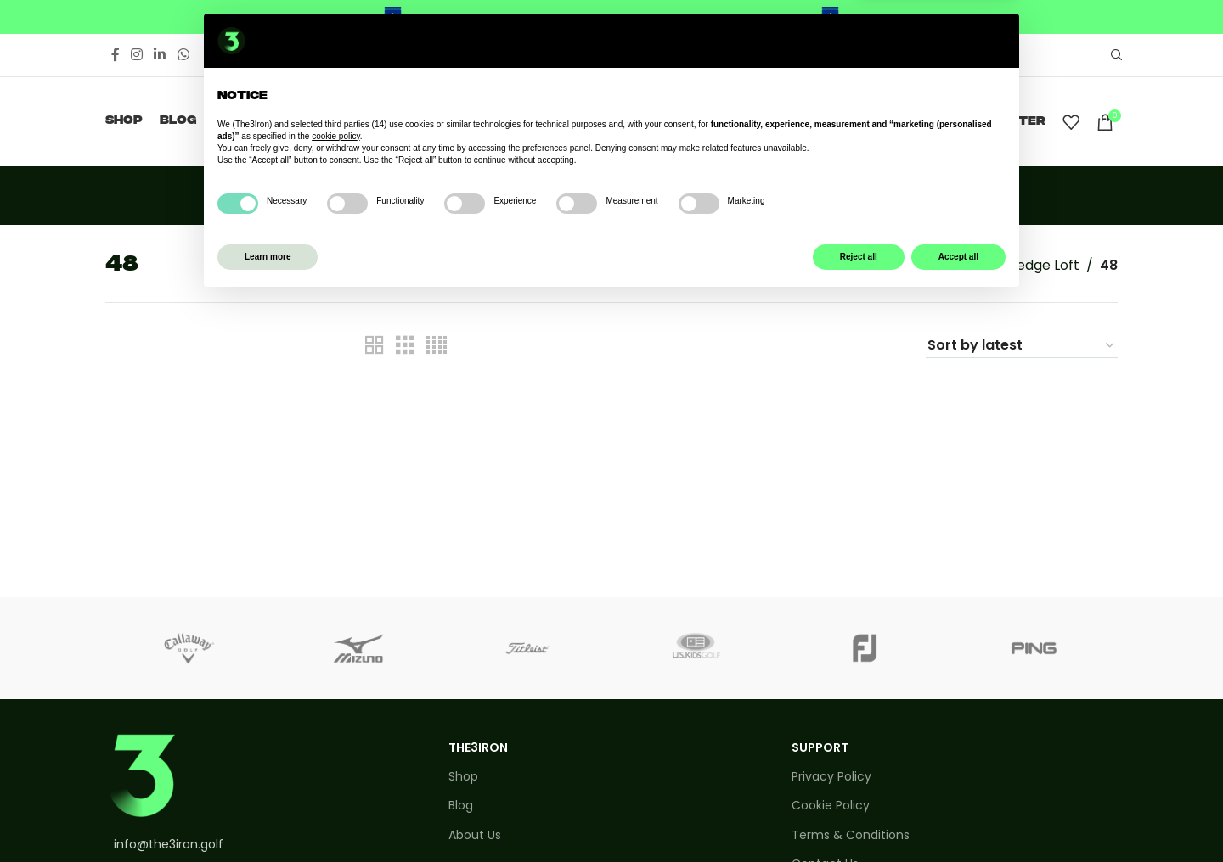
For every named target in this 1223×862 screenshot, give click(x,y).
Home (906, 265)
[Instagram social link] (136, 55)
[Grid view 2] (374, 345)
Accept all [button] (958, 818)
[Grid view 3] (405, 345)
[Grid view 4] (436, 345)
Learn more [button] (267, 818)
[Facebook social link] (115, 55)
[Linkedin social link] (160, 55)
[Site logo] (612, 121)
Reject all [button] (858, 818)
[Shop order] (1022, 345)
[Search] (1114, 55)
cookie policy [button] (336, 697)
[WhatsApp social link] (183, 55)
